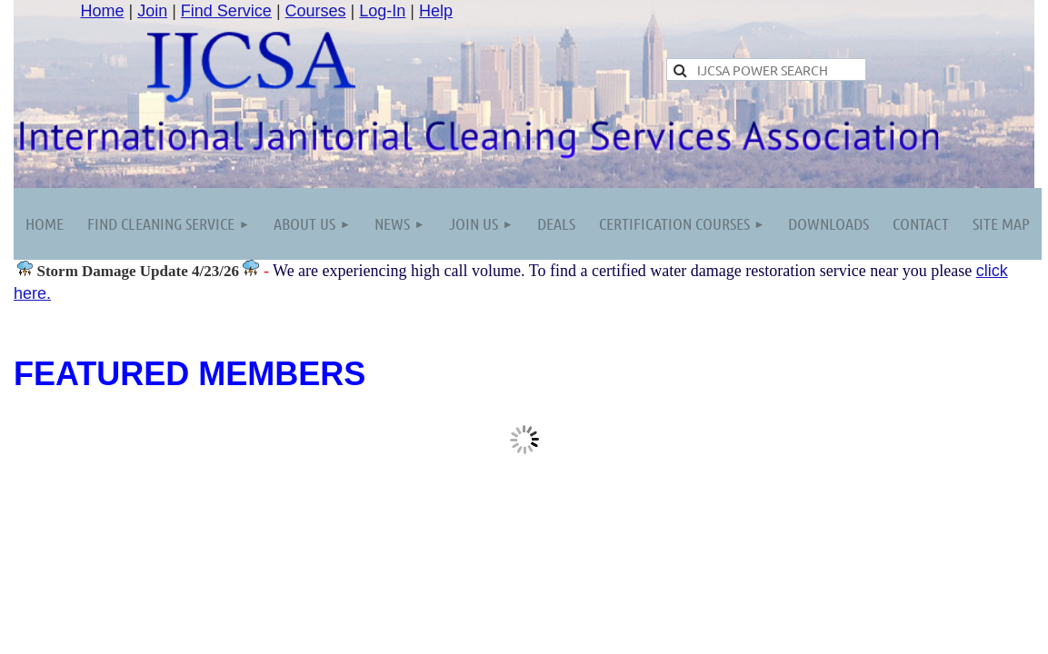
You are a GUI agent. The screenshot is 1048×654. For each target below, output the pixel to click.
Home (102, 11)
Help (436, 11)
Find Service (226, 11)
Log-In (382, 11)
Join (152, 11)
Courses (315, 11)
